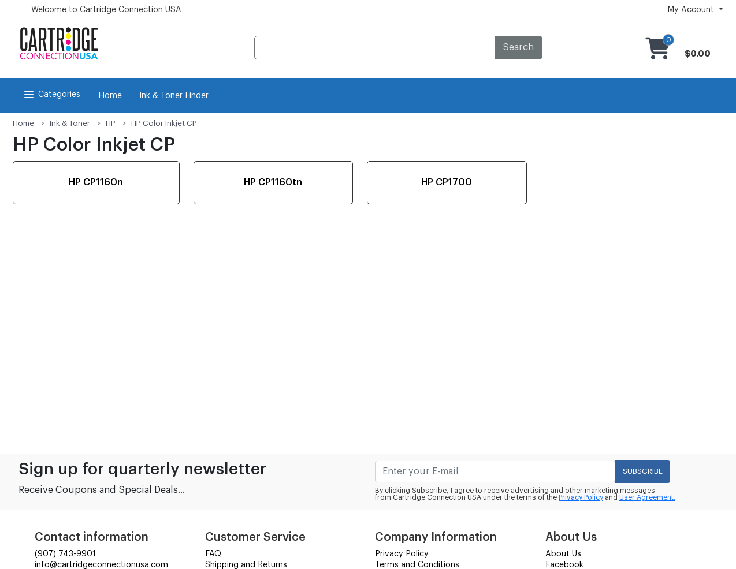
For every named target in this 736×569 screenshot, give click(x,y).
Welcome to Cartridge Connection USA (106, 10)
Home (110, 96)
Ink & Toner (70, 123)
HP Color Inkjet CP (164, 123)
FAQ (213, 554)
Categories (51, 95)
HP (111, 123)
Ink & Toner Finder (174, 96)
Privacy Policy (581, 497)
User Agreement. (647, 497)
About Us (563, 554)
